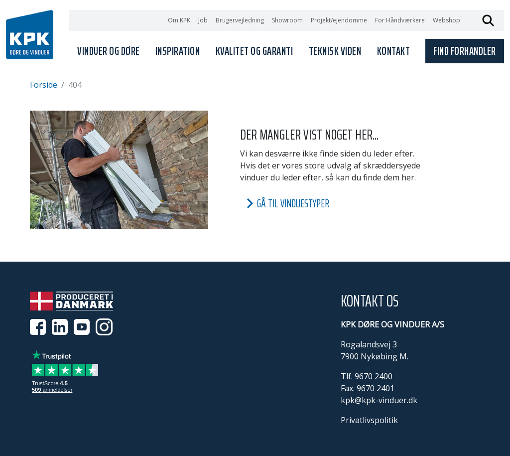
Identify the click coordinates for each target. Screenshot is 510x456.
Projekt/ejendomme (339, 20)
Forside (43, 84)
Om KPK (179, 20)
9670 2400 (373, 376)
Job (203, 20)
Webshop (446, 20)
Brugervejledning (240, 20)
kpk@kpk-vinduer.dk (379, 400)
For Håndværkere (400, 20)
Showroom (287, 20)
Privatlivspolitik (369, 420)
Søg (488, 20)
